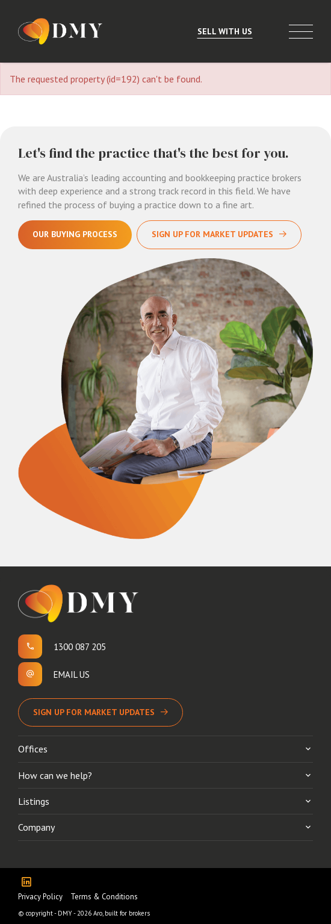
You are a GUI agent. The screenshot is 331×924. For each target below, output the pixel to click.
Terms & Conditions (104, 896)
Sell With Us (224, 31)
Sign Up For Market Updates (212, 234)
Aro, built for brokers (121, 913)
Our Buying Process (74, 234)
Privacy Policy (40, 896)
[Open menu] (301, 32)
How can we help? (55, 775)
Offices (33, 749)
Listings (33, 801)
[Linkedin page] (29, 883)
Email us (72, 674)
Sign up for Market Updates (94, 712)
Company (36, 827)
